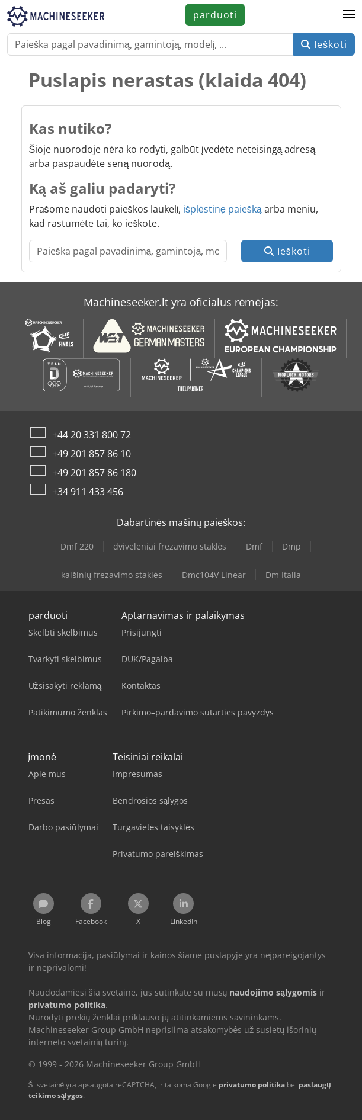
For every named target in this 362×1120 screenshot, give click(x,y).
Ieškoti (324, 44)
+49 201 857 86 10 (91, 453)
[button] (349, 15)
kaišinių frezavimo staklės (111, 574)
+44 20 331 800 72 (91, 434)
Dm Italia (283, 574)
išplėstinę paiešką (222, 209)
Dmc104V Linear (214, 574)
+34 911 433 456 (87, 491)
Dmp (291, 546)
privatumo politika (252, 1085)
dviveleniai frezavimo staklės (170, 546)
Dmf (254, 546)
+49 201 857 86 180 (94, 472)
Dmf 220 (77, 546)
